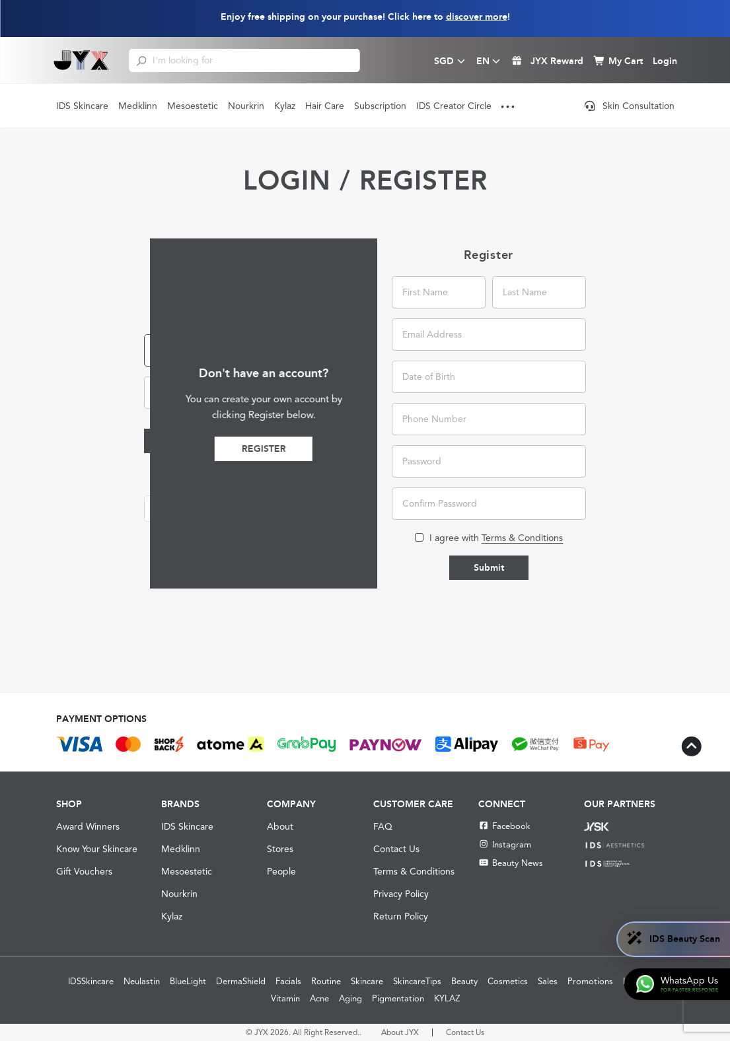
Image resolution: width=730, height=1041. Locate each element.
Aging (350, 998)
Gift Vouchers (84, 871)
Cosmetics (508, 981)
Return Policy (400, 916)
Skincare (367, 981)
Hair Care (324, 105)
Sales (548, 981)
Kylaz (284, 105)
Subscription (380, 105)
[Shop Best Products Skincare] (82, 60)
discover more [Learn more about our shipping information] (476, 16)
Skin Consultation (630, 105)
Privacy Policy (401, 893)
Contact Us (396, 849)
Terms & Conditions (414, 871)
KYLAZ (447, 998)
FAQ (382, 826)
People (281, 871)
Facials (288, 981)
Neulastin (142, 981)
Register (478, 448)
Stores (280, 849)
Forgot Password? (301, 441)
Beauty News (510, 863)
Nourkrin (246, 105)
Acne (319, 998)
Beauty (464, 981)
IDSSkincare (91, 981)
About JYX (400, 1032)
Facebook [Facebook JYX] (504, 826)
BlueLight (188, 981)
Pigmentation (398, 998)
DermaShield (241, 981)
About (280, 826)
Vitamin (285, 998)
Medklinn (137, 105)
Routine (326, 981)
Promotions (590, 981)
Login (184, 441)
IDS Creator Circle (454, 105)
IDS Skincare (82, 105)
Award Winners (88, 826)
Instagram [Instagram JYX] (504, 844)
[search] (142, 60)
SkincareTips (417, 981)
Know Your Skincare (96, 849)
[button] (241, 508)
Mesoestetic (192, 105)
